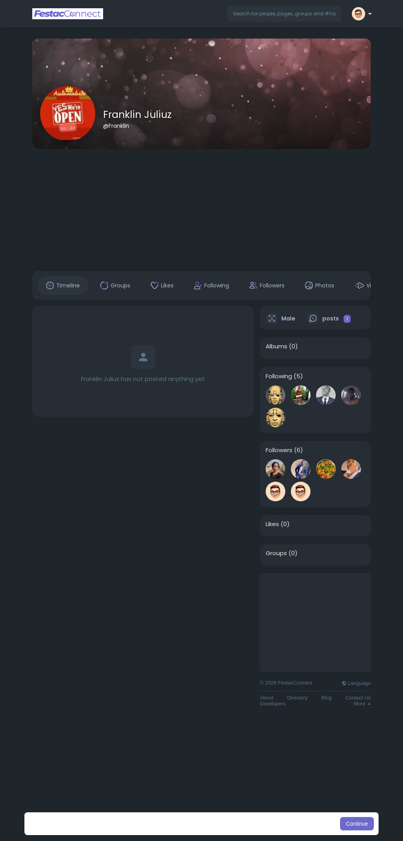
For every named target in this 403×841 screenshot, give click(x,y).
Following (279, 376)
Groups (276, 553)
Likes (272, 524)
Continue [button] (357, 824)
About (266, 697)
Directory (297, 697)
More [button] (362, 704)
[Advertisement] (201, 210)
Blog (327, 697)
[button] (284, 14)
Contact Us (358, 697)
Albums (276, 346)
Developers (273, 703)
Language (356, 683)
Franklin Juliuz (137, 114)
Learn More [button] (241, 824)
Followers (279, 450)
